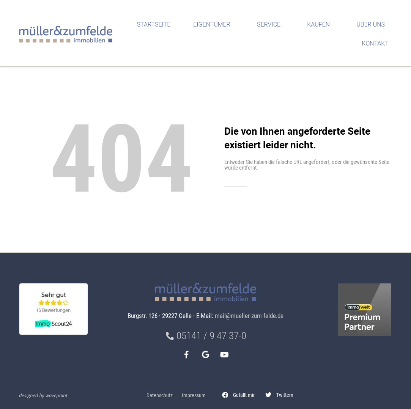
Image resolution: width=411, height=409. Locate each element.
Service (270, 24)
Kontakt (377, 43)
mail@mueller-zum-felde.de (249, 315)
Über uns (372, 24)
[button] (238, 395)
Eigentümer (213, 24)
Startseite (154, 24)
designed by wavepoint (43, 395)
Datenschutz (159, 395)
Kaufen (320, 24)
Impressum (194, 395)
